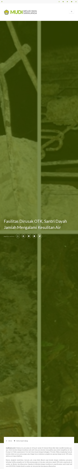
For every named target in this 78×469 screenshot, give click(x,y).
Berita (18, 441)
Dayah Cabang (24, 441)
